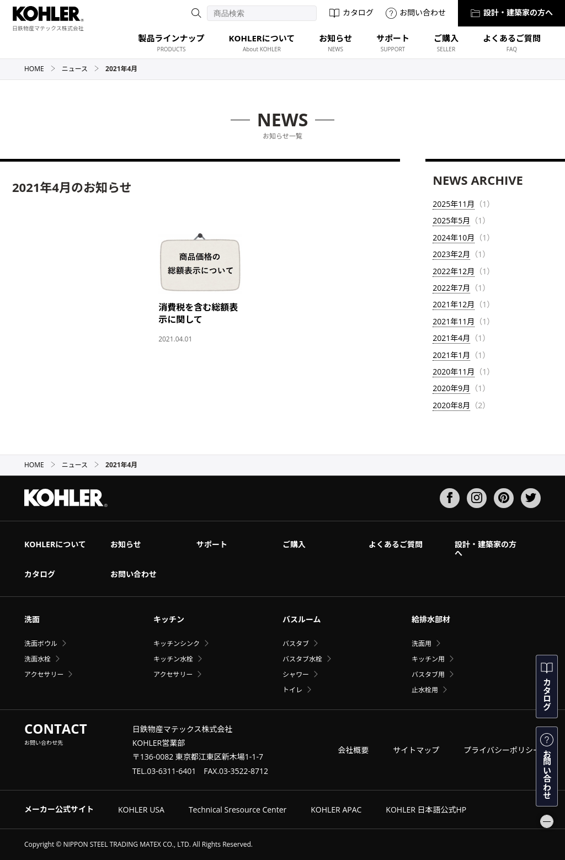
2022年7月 (451, 287)
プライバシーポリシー (502, 750)
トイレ (292, 690)
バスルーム (301, 619)
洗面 (32, 619)
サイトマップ (416, 750)
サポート (211, 544)
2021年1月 (451, 355)
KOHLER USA (141, 809)
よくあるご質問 (396, 544)
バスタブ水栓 (302, 659)
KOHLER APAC (336, 809)
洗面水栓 (37, 659)
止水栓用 (425, 690)
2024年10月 (454, 237)
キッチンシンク (176, 643)
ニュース (80, 68)
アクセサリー (43, 674)
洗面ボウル (40, 643)
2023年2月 (451, 254)
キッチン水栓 (173, 659)
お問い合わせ (416, 12)
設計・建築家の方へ (511, 12)
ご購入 (294, 544)
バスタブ (295, 643)
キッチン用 (428, 659)
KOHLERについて (55, 544)
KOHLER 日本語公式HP (426, 809)
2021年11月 (454, 321)
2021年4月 (451, 338)
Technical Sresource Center (237, 809)
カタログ (351, 12)
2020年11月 (454, 371)
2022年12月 (454, 271)
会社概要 (353, 750)
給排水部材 (431, 619)
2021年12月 (454, 304)
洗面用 (421, 643)
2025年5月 (451, 220)
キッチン (168, 619)
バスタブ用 (428, 674)
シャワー (295, 674)
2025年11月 (454, 204)
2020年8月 (451, 405)
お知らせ (125, 544)
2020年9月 (451, 388)
